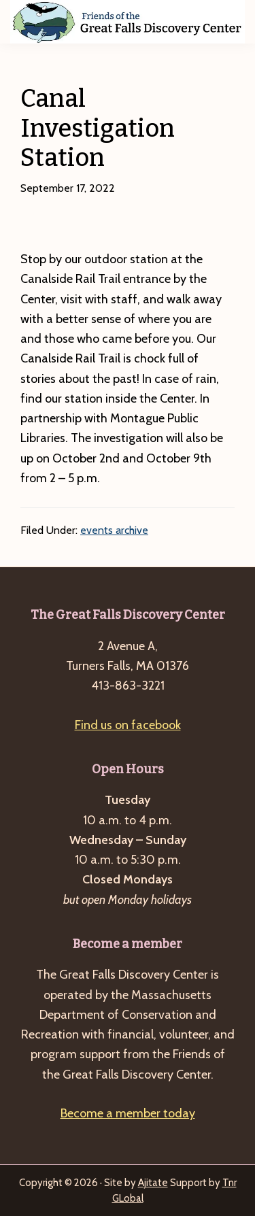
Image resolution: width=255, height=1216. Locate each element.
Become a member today (128, 1113)
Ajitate (153, 1183)
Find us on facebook (128, 724)
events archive (114, 530)
